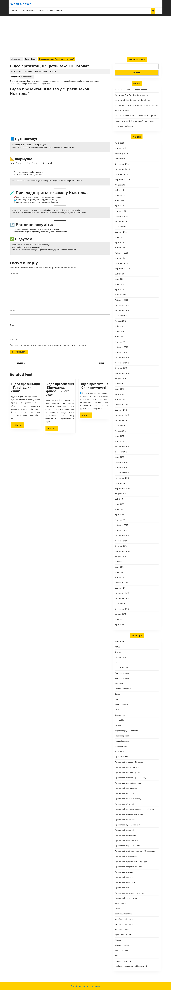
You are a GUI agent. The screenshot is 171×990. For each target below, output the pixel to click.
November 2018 (122, 363)
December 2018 (122, 357)
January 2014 (121, 588)
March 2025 (120, 211)
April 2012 (119, 624)
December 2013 (122, 593)
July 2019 (119, 326)
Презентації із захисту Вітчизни (129, 762)
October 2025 (121, 174)
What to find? (137, 59)
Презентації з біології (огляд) (128, 798)
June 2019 (119, 331)
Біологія (118, 694)
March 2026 (120, 148)
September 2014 (122, 551)
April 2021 (119, 242)
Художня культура (123, 961)
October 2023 (121, 227)
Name (12, 311)
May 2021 (119, 237)
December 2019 (122, 305)
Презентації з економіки (125, 835)
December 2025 (122, 164)
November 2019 (122, 310)
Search (137, 73)
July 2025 (119, 190)
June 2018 (119, 389)
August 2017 (120, 431)
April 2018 (119, 394)
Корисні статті (121, 746)
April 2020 (119, 289)
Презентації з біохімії (124, 804)
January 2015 (121, 530)
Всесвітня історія (122, 715)
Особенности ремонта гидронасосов (131, 90)
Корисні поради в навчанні (126, 730)
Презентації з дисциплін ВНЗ (127, 825)
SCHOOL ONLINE (55, 10)
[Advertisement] (85, 38)
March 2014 (120, 577)
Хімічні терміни (121, 950)
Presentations (28, 10)
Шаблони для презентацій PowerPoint (132, 966)
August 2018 (120, 378)
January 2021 (121, 258)
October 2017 (121, 426)
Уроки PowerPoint (123, 935)
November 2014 (122, 541)
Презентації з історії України (127, 772)
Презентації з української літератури (131, 861)
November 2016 (122, 446)
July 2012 (119, 619)
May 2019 (119, 337)
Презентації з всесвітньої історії (129, 814)
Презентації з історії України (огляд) (131, 778)
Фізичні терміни (122, 945)
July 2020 (119, 274)
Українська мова (122, 929)
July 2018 (119, 384)
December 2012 (122, 609)
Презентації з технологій (126, 856)
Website (13, 339)
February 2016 (121, 462)
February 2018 (121, 405)
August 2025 (121, 185)
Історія (118, 662)
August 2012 (120, 614)
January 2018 (121, 410)
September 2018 (122, 373)
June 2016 (119, 457)
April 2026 (119, 143)
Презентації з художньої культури (130, 893)
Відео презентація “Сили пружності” (94, 386)
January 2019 (121, 352)
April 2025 (119, 206)
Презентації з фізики (124, 872)
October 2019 (121, 316)
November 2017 (122, 420)
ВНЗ (117, 710)
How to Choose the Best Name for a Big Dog (135, 116)
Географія (119, 720)
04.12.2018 (17, 71)
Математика (120, 751)
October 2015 (121, 483)
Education (119, 641)
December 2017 (122, 415)
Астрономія (120, 683)
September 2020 (122, 268)
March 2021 (120, 248)
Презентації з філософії (125, 877)
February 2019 (121, 347)
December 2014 (122, 535)
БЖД (117, 699)
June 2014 (119, 567)
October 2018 (121, 368)
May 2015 (119, 509)
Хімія (117, 956)
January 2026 (121, 159)
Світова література (123, 914)
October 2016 (121, 452)
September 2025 (122, 179)
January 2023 (121, 232)
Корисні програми (123, 736)
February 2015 (121, 525)
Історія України (121, 668)
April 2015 (119, 515)
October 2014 (121, 546)
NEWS (41, 10)
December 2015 (122, 473)
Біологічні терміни (123, 689)
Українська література (125, 919)
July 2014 (119, 562)
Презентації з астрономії (126, 788)
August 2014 (120, 556)
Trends (15, 10)
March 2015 (120, 520)
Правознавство (121, 757)
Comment (15, 273)
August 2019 (120, 321)
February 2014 (121, 583)
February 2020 (121, 300)
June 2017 (119, 436)
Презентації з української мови (128, 867)
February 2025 (121, 216)
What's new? (20, 4)
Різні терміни (121, 903)
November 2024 (122, 221)
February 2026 (121, 153)
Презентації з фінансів (125, 882)
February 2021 (121, 253)
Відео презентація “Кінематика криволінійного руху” (59, 389)
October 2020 (121, 263)
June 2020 (120, 279)
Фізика (118, 940)
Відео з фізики (30, 59)
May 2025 (119, 200)
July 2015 (119, 499)
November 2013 (122, 598)
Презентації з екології (124, 830)
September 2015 (122, 488)
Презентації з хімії (123, 887)
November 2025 (122, 169)
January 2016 (121, 467)
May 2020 (119, 284)
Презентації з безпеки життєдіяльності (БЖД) (135, 809)
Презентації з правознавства (127, 846)
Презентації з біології (124, 793)
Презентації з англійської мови (128, 783)
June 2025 (120, 195)
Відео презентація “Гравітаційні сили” (25, 387)
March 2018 (120, 399)
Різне (117, 908)
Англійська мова (122, 673)
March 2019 (120, 342)
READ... (19, 425)
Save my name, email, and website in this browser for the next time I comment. (49, 345)
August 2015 (120, 494)
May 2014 (119, 572)
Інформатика (120, 657)
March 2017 (120, 441)
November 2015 (122, 478)
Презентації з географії (125, 819)
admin (29, 71)
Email (12, 325)
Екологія (119, 725)
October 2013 (121, 603)
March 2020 (120, 295)
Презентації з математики (126, 840)
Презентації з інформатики (127, 767)
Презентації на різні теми (126, 898)
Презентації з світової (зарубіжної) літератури (135, 851)
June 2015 (119, 504)
